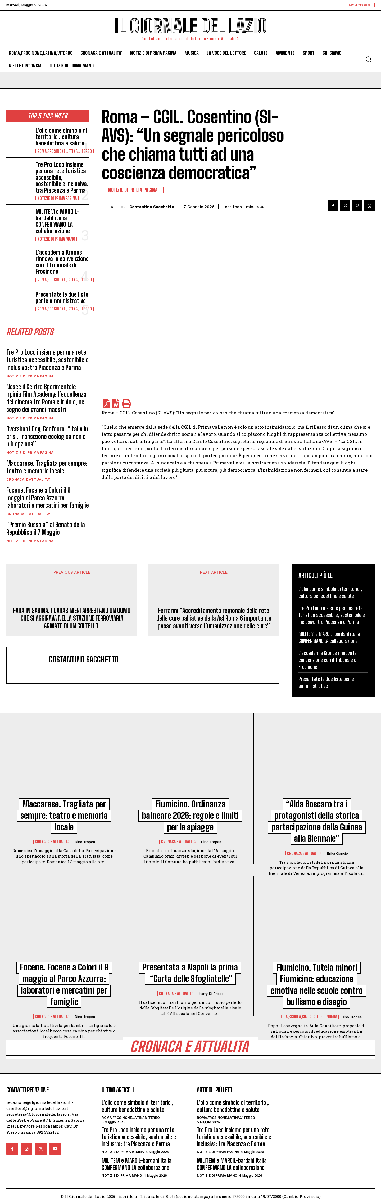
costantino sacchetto (151, 206)
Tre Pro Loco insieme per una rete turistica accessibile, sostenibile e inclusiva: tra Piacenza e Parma (61, 177)
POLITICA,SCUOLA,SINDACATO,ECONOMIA (305, 1017)
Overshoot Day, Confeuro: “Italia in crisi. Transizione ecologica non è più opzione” (47, 436)
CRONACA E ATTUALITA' (28, 479)
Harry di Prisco (211, 994)
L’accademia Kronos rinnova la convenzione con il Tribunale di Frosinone (62, 262)
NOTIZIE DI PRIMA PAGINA (57, 198)
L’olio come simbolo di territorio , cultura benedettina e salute (61, 137)
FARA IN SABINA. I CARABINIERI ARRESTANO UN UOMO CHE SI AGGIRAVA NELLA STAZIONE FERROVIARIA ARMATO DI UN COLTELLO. (71, 618)
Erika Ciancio (337, 853)
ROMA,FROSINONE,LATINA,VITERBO (64, 151)
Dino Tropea (85, 842)
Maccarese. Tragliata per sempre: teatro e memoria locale (47, 467)
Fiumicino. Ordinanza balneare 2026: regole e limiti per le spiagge (190, 815)
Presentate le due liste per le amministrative (61, 297)
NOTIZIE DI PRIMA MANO (56, 239)
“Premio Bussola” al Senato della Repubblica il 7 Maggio (45, 528)
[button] (368, 59)
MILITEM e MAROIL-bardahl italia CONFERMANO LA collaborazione (57, 221)
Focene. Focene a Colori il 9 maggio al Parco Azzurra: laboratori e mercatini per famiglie (47, 497)
